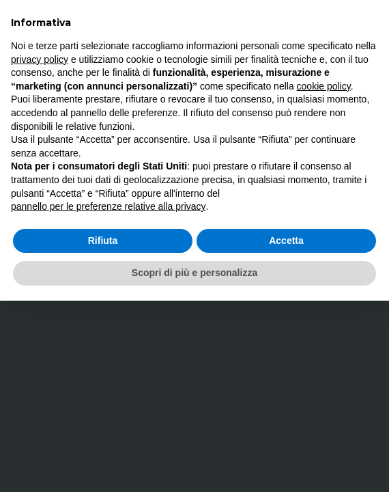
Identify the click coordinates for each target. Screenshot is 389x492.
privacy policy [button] (39, 59)
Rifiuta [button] (103, 240)
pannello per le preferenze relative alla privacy (108, 206)
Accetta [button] (286, 240)
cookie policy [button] (324, 86)
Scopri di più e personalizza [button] (194, 272)
